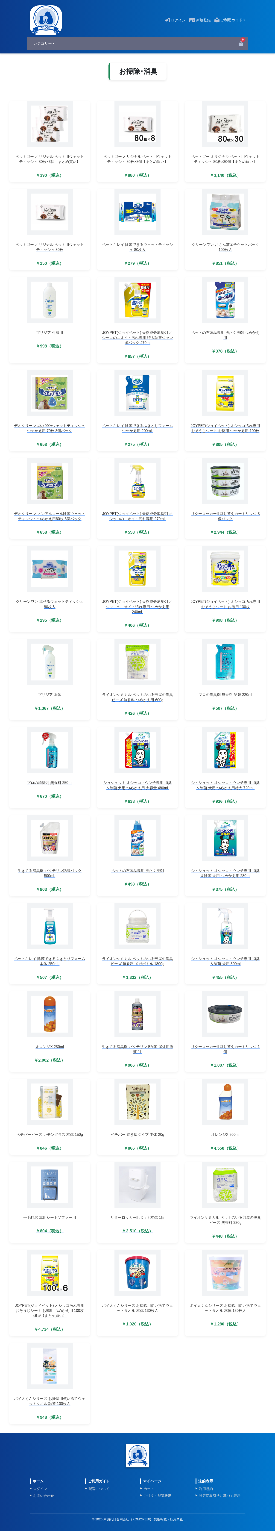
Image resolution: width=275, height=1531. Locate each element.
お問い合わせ (43, 1496)
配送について (98, 1489)
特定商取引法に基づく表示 (219, 1496)
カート (149, 1489)
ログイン (175, 20)
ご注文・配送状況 (157, 1496)
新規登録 (200, 20)
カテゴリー (42, 43)
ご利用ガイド (228, 20)
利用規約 (206, 1489)
